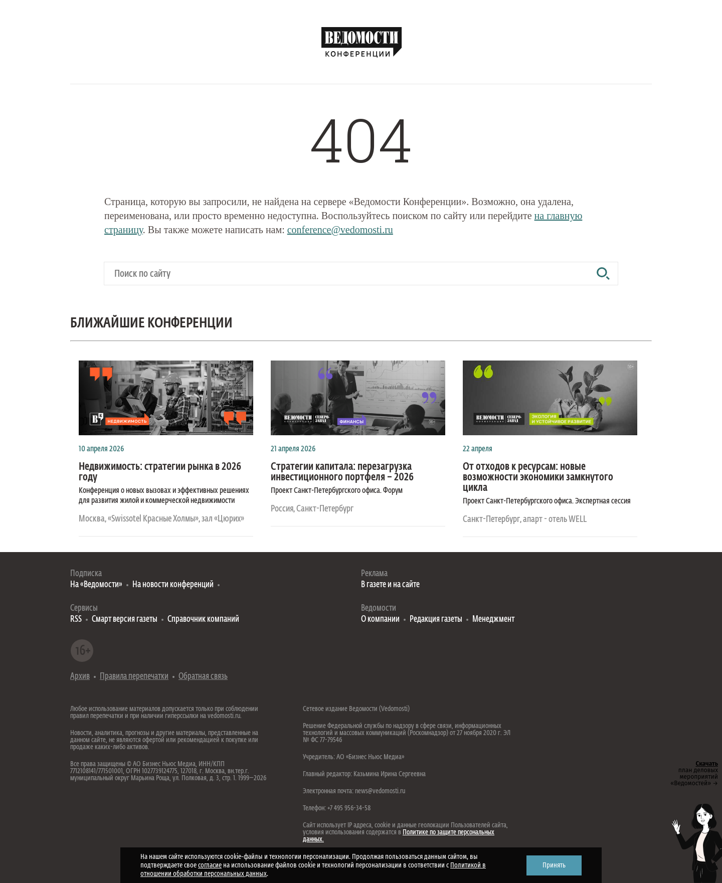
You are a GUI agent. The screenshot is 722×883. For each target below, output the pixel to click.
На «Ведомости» (96, 585)
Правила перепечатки (134, 676)
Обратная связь (203, 676)
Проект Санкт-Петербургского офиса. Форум (337, 491)
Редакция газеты (436, 619)
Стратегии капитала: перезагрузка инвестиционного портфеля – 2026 (342, 472)
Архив (80, 676)
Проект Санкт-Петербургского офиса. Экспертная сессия (547, 501)
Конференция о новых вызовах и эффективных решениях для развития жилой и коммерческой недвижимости (164, 496)
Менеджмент (493, 619)
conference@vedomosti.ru (340, 229)
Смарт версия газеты (124, 619)
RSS (76, 619)
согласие (210, 865)
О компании (380, 619)
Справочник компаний (203, 619)
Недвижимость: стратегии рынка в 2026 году (160, 472)
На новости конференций (173, 585)
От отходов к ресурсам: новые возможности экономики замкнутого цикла (538, 477)
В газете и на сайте (390, 585)
